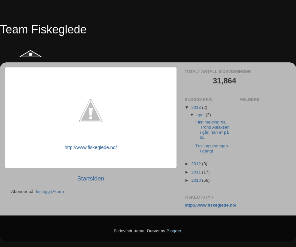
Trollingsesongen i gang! (211, 148)
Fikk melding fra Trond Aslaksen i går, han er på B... (212, 130)
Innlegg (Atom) (50, 191)
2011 (196, 172)
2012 (196, 163)
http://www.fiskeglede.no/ (91, 147)
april (201, 114)
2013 (196, 107)
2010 (196, 180)
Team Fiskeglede (43, 29)
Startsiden (90, 178)
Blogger (173, 231)
